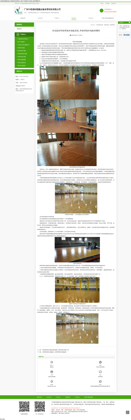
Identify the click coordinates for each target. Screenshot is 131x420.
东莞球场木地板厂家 (60, 50)
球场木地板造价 (22, 62)
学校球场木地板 (22, 56)
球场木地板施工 (22, 65)
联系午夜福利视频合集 (108, 18)
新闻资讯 (74, 18)
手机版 (101, 3)
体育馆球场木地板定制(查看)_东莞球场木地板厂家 (55, 350)
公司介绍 (40, 18)
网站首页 (23, 18)
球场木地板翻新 (22, 59)
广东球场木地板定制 (85, 65)
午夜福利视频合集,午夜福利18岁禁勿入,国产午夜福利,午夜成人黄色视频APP (20, 1)
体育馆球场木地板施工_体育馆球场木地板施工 (54, 352)
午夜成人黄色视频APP (23, 44)
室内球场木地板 (22, 50)
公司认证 (90, 18)
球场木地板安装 (67, 173)
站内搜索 (107, 3)
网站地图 (113, 3)
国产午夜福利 (21, 42)
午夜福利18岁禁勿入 (23, 39)
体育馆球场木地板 (22, 53)
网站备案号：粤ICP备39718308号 (60, 413)
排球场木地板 (21, 47)
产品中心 (57, 18)
